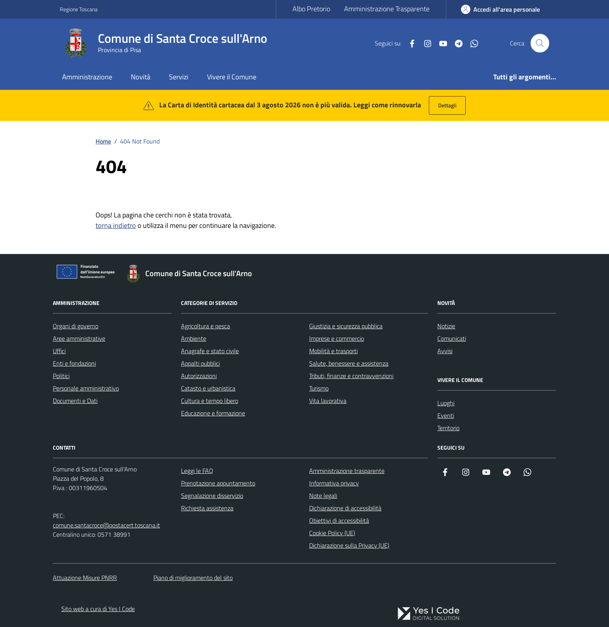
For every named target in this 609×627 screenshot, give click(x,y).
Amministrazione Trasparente (387, 9)
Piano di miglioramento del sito (193, 577)
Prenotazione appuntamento (218, 483)
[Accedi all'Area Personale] (500, 9)
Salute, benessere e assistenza (348, 363)
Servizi (178, 77)
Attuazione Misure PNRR (85, 577)
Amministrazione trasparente (347, 470)
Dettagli (447, 105)
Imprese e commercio (336, 338)
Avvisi (444, 351)
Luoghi (445, 403)
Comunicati (451, 338)
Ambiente (193, 338)
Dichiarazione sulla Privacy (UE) (349, 545)
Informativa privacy (334, 483)
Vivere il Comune (231, 77)
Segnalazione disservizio (212, 495)
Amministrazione (87, 77)
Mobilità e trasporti (333, 351)
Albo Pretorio (311, 9)
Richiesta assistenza (207, 508)
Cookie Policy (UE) (332, 533)
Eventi (445, 415)
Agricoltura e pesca (205, 326)
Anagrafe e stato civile (210, 351)
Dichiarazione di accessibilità (345, 508)
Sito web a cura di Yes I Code (98, 608)
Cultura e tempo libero (209, 400)
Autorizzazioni (199, 375)
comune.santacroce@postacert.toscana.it (106, 525)
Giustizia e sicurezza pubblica (346, 326)
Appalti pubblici (200, 363)
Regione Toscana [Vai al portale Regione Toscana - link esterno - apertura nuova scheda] (78, 9)
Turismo (319, 388)
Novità (140, 77)
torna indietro (116, 225)
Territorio (448, 428)
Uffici (59, 351)
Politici (61, 375)
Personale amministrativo (86, 388)
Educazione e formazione (213, 413)
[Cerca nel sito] (540, 43)
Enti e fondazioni (74, 363)
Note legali (323, 495)
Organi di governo (75, 326)
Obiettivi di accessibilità (339, 520)
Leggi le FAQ (197, 470)
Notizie (446, 326)
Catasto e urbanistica (208, 388)
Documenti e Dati (75, 400)
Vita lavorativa (327, 400)
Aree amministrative (79, 338)
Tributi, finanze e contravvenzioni (351, 375)
